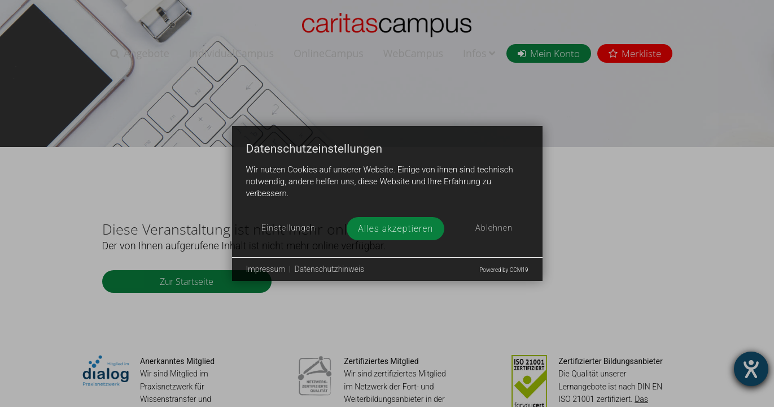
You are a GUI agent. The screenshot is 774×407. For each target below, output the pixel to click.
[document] (387, 180)
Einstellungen (288, 228)
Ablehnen (494, 228)
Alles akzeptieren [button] (395, 228)
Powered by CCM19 (503, 270)
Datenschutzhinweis (330, 269)
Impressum (266, 269)
